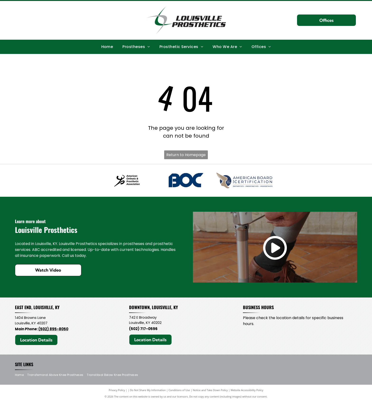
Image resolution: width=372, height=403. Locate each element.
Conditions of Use (179, 391)
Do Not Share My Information (148, 391)
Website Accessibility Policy (247, 391)
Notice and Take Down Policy (210, 391)
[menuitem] (107, 47)
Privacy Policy (117, 391)
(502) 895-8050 (53, 329)
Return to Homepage (186, 155)
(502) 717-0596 (143, 329)
